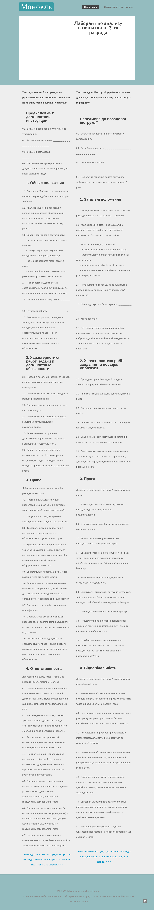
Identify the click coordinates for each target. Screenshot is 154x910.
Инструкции (90, 7)
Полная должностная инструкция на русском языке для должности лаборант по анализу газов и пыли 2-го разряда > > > (47, 859)
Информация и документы (118, 7)
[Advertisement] (77, 59)
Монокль (36, 7)
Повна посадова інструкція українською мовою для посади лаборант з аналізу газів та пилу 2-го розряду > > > (104, 856)
